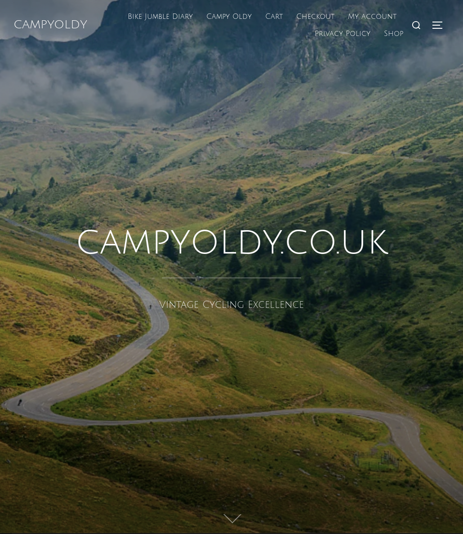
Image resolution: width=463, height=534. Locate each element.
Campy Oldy (229, 17)
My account (372, 17)
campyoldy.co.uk (231, 242)
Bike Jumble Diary (160, 17)
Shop (393, 34)
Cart (274, 17)
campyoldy (50, 24)
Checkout (315, 17)
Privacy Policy (342, 34)
